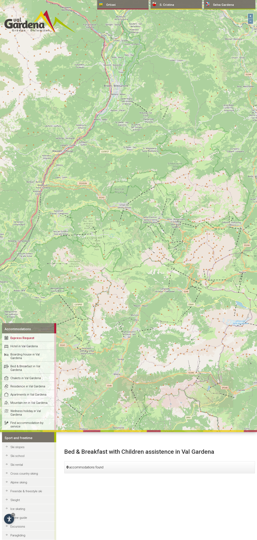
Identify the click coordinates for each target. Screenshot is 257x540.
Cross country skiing (24, 473)
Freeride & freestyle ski (26, 491)
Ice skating (17, 509)
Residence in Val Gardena (27, 386)
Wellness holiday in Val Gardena (25, 412)
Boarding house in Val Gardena (25, 356)
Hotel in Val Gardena (24, 346)
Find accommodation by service (26, 424)
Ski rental (16, 465)
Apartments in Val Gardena (28, 394)
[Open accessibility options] (9, 519)
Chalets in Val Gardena (25, 378)
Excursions (17, 526)
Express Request (22, 338)
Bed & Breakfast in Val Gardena (25, 368)
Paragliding (17, 535)
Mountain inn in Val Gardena (28, 403)
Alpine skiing (18, 482)
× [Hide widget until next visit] (13, 514)
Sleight (15, 500)
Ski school (17, 456)
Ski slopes (17, 447)
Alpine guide (18, 518)
